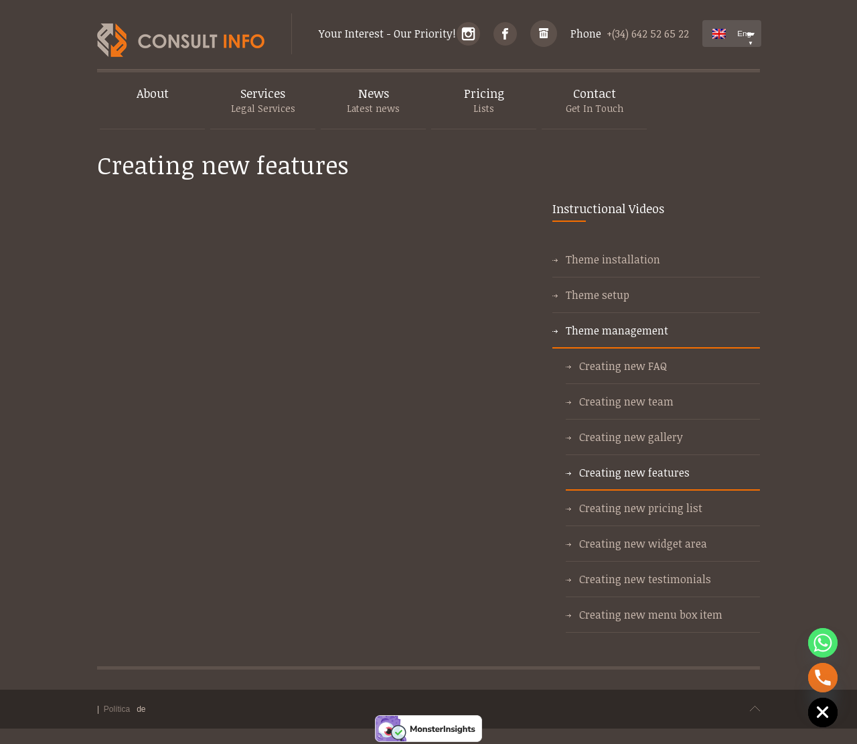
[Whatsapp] (823, 643)
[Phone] (823, 677)
